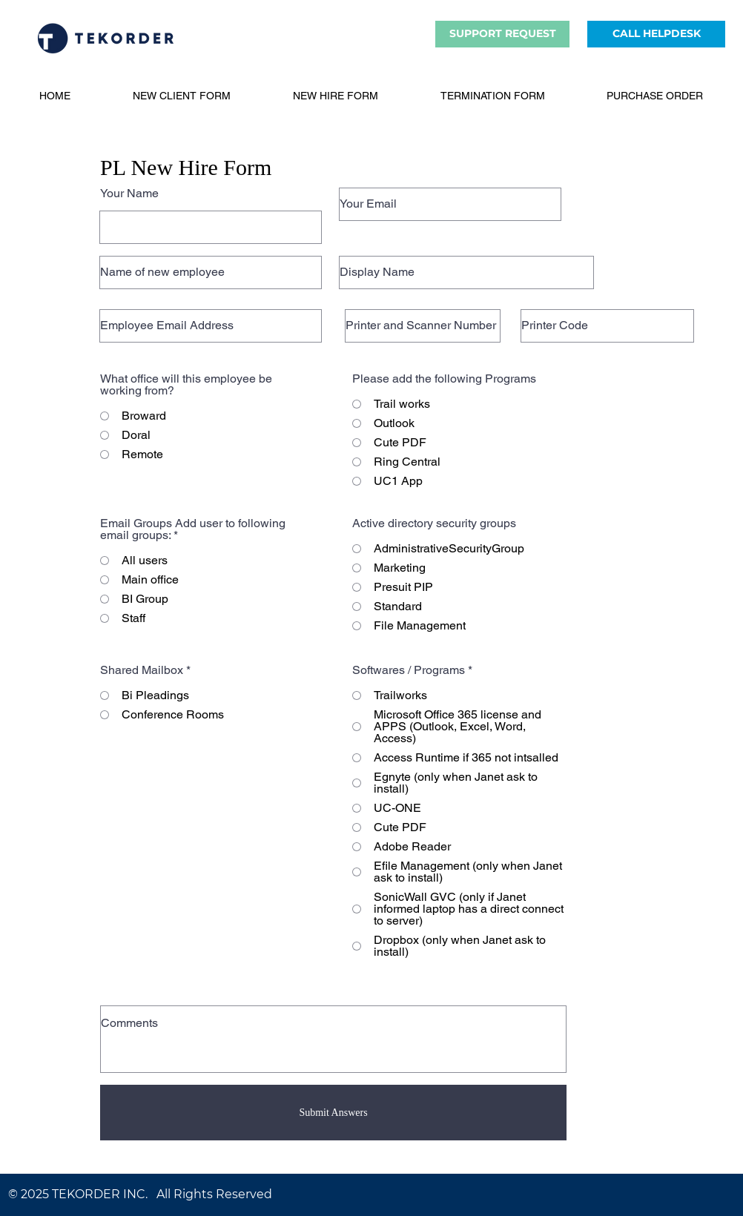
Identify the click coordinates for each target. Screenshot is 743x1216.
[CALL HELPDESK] (656, 34)
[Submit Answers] (333, 1112)
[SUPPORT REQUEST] (502, 34)
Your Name (129, 193)
